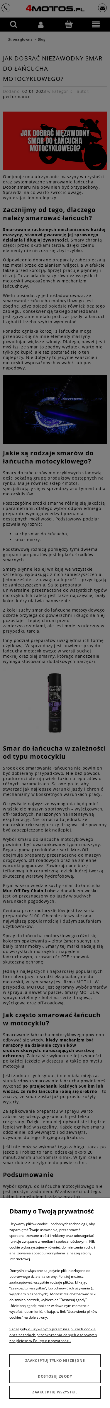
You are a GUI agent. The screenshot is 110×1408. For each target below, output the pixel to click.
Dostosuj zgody (55, 1376)
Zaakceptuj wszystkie (55, 1392)
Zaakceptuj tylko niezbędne (55, 1360)
